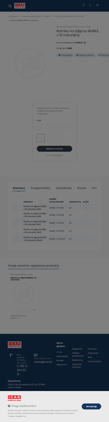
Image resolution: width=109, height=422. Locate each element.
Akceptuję (91, 406)
